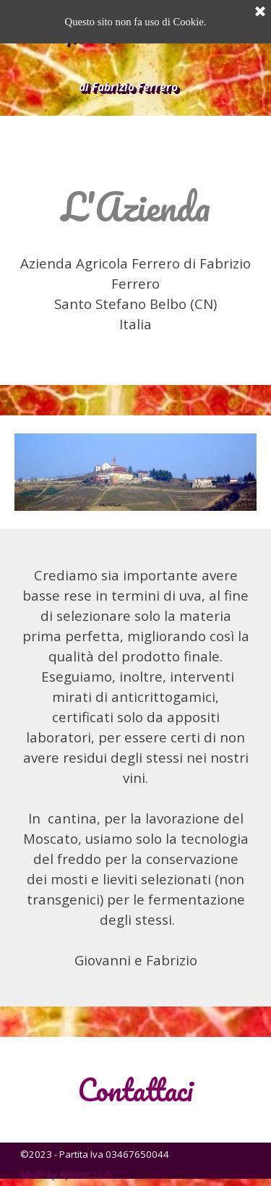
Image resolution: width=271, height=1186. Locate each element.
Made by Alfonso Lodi (65, 1174)
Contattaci (135, 1090)
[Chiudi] (260, 12)
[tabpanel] (135, 257)
